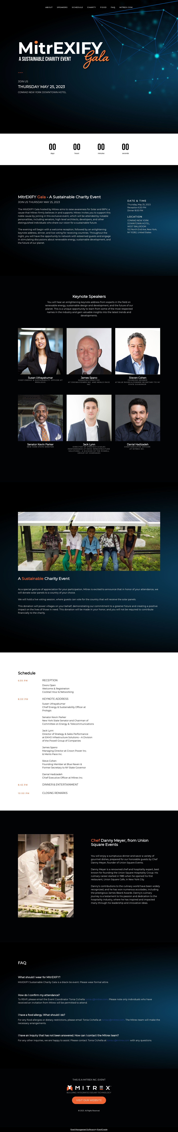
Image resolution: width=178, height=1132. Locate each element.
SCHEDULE (77, 7)
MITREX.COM (126, 7)
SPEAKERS (62, 7)
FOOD (103, 7)
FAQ (113, 7)
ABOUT (49, 7)
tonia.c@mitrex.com (96, 999)
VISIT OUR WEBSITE (89, 1100)
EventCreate (102, 1129)
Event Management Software (83, 1129)
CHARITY (91, 7)
